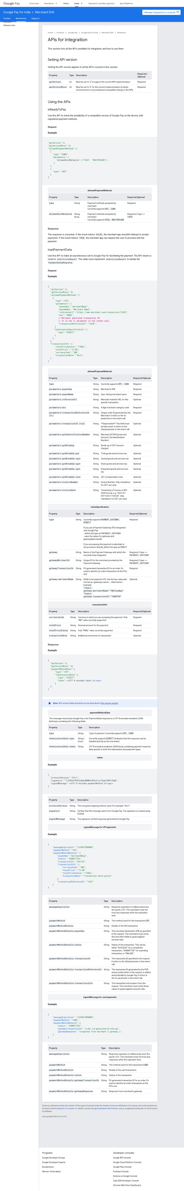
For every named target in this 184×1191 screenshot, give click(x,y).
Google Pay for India (16, 12)
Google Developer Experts (53, 1162)
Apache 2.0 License (66, 1108)
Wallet (66, 3)
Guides (7, 18)
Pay (11, 3)
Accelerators (48, 1167)
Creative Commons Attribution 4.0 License (120, 1105)
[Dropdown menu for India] (82, 3)
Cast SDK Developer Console (126, 1181)
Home (50, 33)
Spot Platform (126, 3)
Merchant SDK (44, 12)
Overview (34, 3)
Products (60, 33)
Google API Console (122, 1158)
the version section (109, 703)
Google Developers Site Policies (104, 1108)
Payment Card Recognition (102, 3)
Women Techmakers (51, 1171)
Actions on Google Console (125, 1176)
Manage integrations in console (159, 12)
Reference (121, 33)
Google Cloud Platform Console (127, 1162)
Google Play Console (122, 1167)
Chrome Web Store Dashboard (127, 1185)
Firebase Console (121, 1171)
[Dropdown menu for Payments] (57, 3)
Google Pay (72, 33)
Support (35, 18)
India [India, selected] (76, 3)
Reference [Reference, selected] (21, 18)
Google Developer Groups (53, 1158)
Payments (49, 3)
